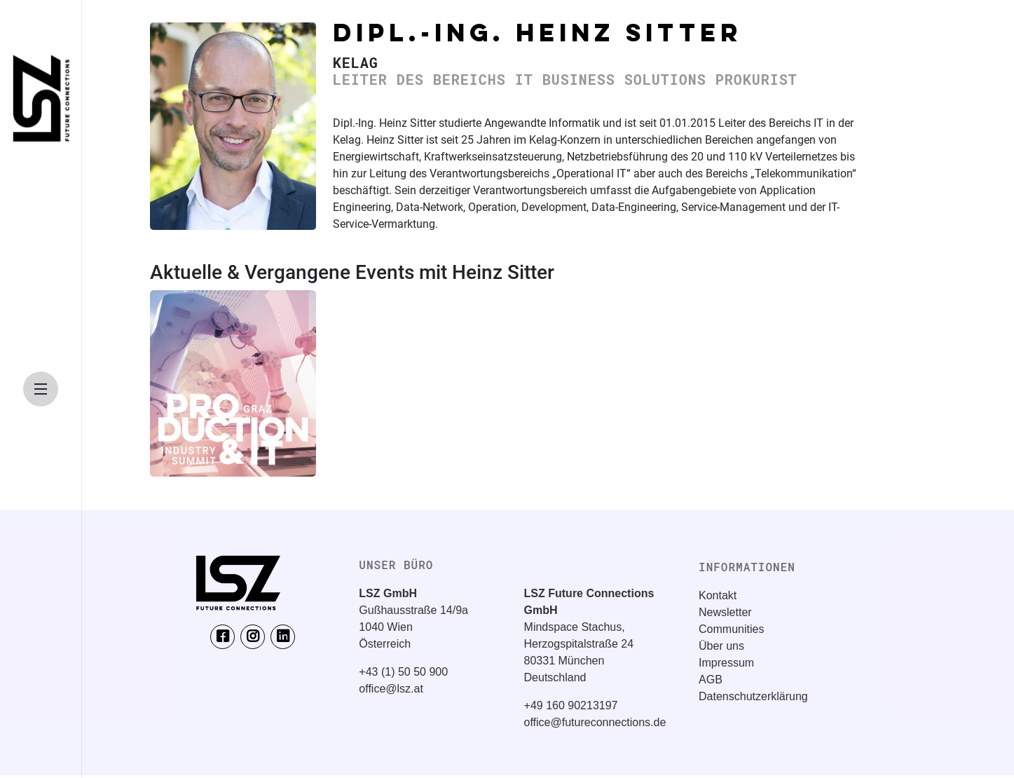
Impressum (726, 663)
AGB (710, 679)
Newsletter (725, 612)
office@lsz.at (391, 689)
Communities (731, 629)
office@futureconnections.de (595, 722)
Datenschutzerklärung (753, 696)
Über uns (721, 646)
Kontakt (717, 595)
